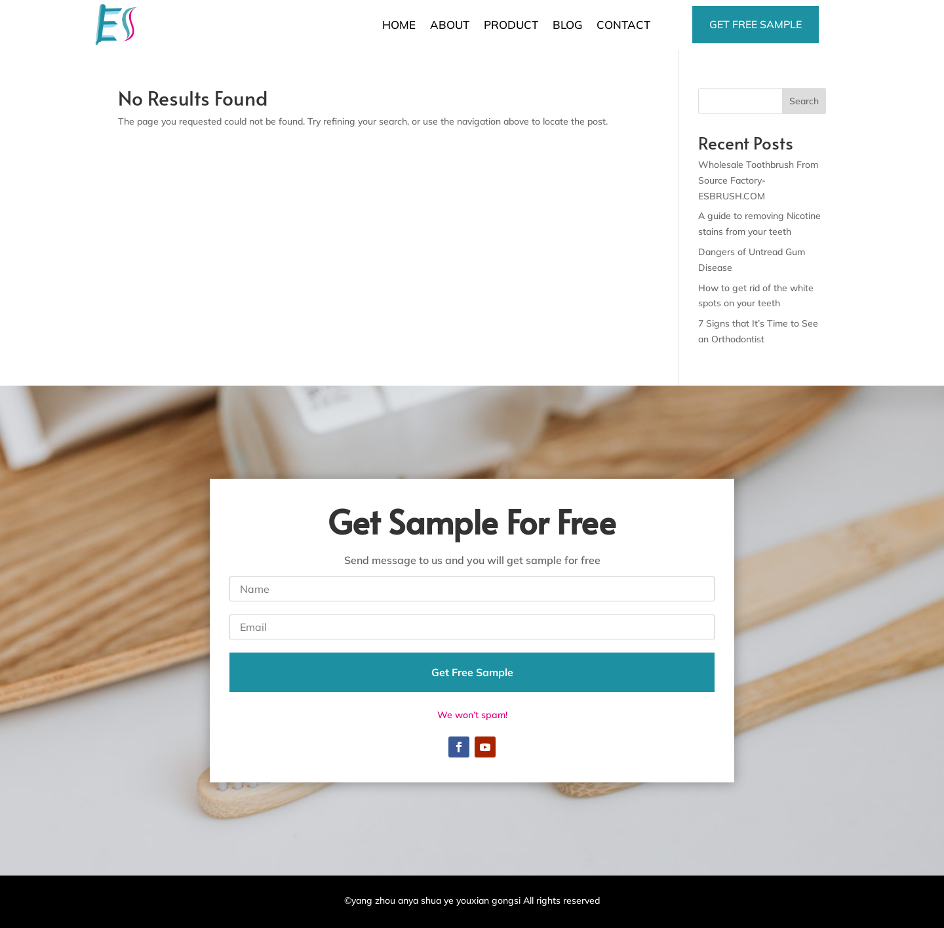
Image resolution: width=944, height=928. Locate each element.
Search (804, 101)
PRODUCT (511, 24)
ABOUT (449, 24)
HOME (399, 24)
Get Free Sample (472, 672)
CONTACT (623, 24)
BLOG (567, 24)
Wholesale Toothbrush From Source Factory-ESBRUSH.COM (758, 180)
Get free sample (755, 24)
